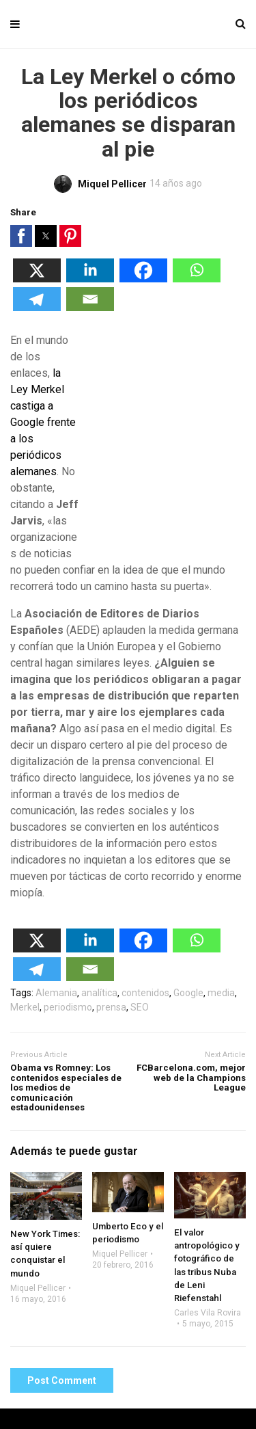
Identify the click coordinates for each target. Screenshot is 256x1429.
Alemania (56, 992)
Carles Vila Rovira (207, 1313)
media (221, 992)
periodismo (68, 1007)
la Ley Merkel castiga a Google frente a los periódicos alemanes (43, 422)
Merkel (25, 1007)
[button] (21, 236)
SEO (139, 1007)
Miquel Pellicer (38, 1288)
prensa (111, 1007)
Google (188, 992)
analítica (99, 992)
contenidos (145, 992)
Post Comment (61, 1380)
